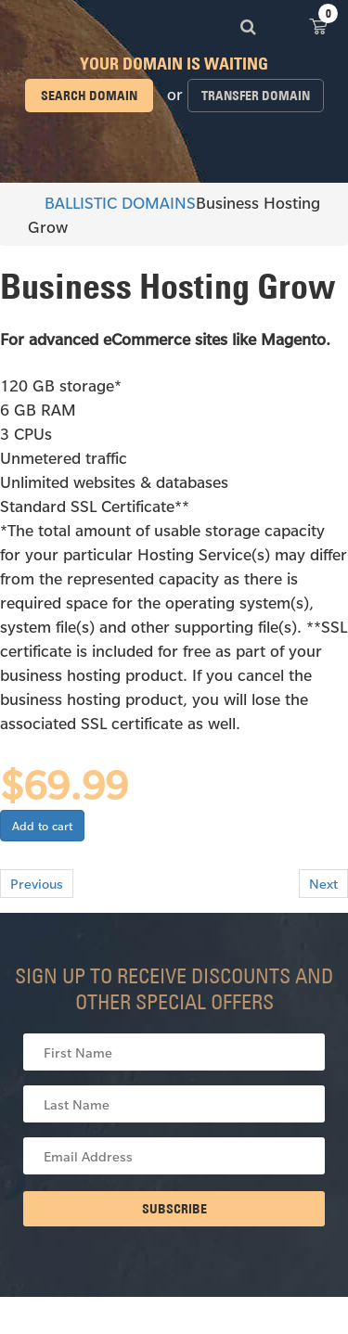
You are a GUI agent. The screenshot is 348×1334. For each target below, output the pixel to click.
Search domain (89, 95)
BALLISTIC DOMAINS (112, 202)
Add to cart (42, 825)
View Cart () (318, 25)
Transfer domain (255, 95)
